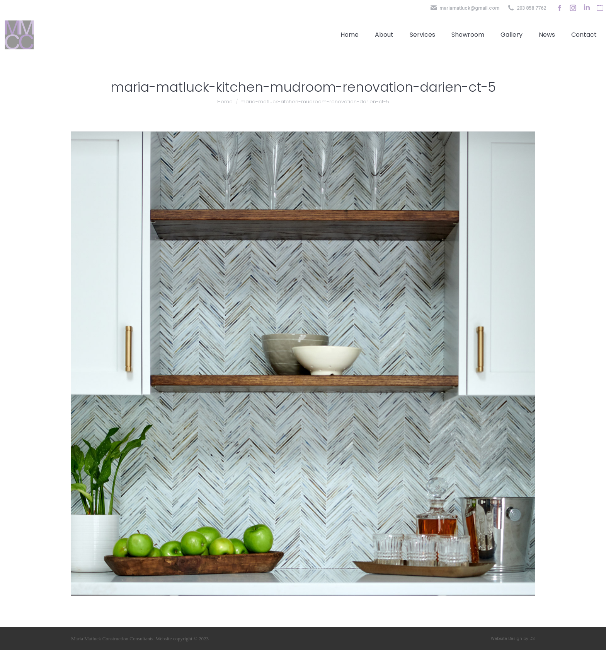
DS (532, 638)
